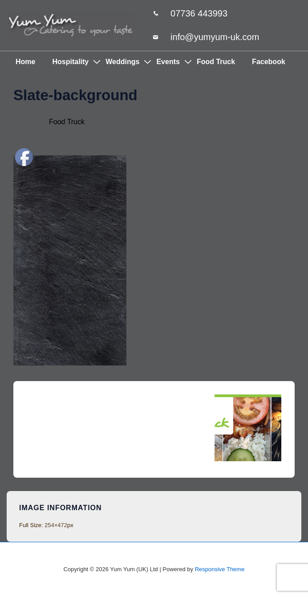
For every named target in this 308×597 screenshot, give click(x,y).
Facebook (268, 61)
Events (167, 61)
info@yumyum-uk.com (214, 37)
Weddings (122, 61)
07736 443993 (198, 13)
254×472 (56, 525)
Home (25, 61)
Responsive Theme (220, 569)
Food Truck (216, 61)
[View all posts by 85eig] (121, 144)
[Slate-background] (83, 144)
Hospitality (70, 61)
